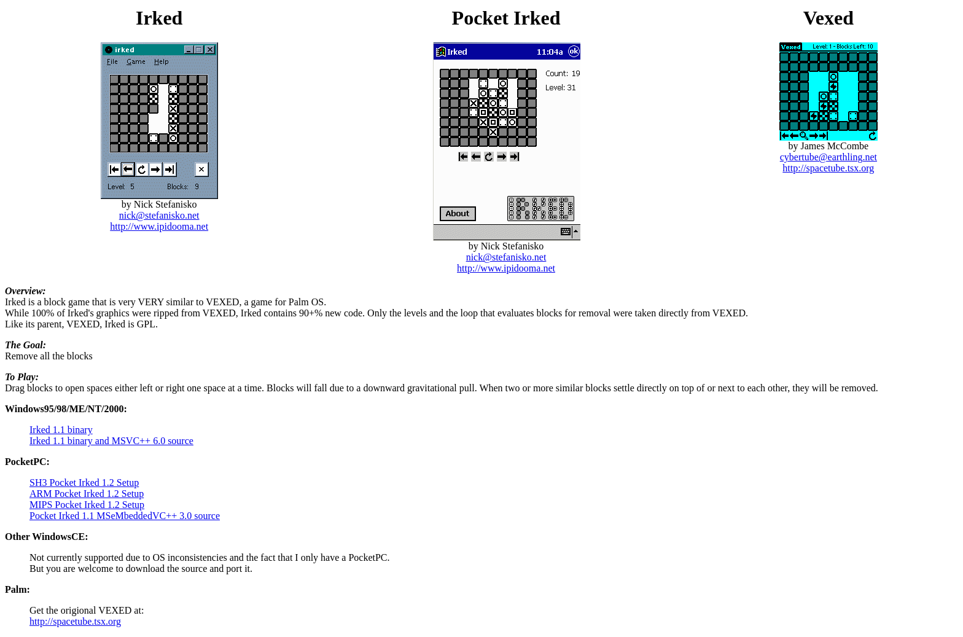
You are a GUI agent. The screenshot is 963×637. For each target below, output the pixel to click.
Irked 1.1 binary (61, 429)
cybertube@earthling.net (828, 157)
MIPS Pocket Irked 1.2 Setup (86, 504)
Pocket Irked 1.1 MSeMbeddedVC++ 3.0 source (124, 515)
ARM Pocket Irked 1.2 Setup (86, 493)
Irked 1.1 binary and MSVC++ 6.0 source (111, 441)
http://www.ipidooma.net (159, 226)
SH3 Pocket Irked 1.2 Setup (84, 482)
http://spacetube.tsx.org (828, 168)
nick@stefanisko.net (159, 215)
